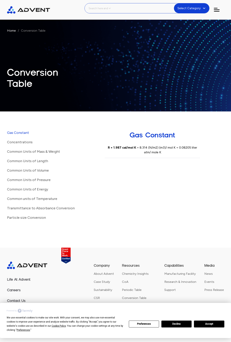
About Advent (104, 274)
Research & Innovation (180, 282)
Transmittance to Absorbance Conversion (41, 208)
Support (170, 290)
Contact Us (16, 301)
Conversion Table (134, 298)
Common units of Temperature (32, 199)
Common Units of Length (27, 161)
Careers (14, 290)
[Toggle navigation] (219, 10)
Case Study (102, 282)
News (208, 274)
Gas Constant (18, 133)
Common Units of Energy (27, 189)
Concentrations (20, 142)
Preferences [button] (23, 330)
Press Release (214, 290)
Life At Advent (18, 279)
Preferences (144, 324)
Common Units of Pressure (29, 180)
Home (11, 30)
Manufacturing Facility (180, 274)
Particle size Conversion (26, 217)
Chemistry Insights (135, 274)
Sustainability (103, 290)
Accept (209, 324)
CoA (125, 282)
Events (209, 282)
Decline (176, 324)
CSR (97, 298)
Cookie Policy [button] (59, 326)
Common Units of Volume (28, 170)
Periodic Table (132, 290)
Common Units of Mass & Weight (33, 151)
